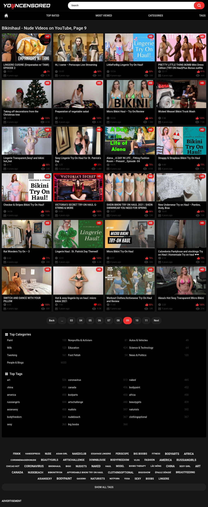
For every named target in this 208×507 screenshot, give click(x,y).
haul (108, 466)
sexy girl (185, 466)
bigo (68, 466)
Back (52, 320)
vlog (137, 460)
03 (71, 320)
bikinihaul (55, 466)
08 (118, 320)
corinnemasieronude (23, 460)
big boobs (97, 424)
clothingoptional (159, 417)
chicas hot (13, 466)
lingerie (164, 478)
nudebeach (97, 417)
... (62, 320)
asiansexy (36, 409)
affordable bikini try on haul (85, 472)
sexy (36, 424)
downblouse (97, 460)
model (120, 466)
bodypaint (159, 387)
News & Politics (159, 355)
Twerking (36, 355)
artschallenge (97, 402)
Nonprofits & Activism (97, 340)
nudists (97, 409)
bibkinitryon (55, 472)
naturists (159, 409)
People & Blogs (36, 362)
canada (97, 387)
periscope (122, 453)
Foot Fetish (97, 355)
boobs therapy (137, 466)
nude (48, 453)
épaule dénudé (163, 472)
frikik (17, 453)
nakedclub (79, 453)
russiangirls (36, 402)
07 (108, 320)
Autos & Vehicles (159, 340)
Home (6, 15)
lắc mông (155, 466)
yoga (127, 478)
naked (159, 380)
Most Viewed (104, 15)
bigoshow (144, 472)
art (36, 380)
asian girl (61, 453)
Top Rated (52, 15)
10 (136, 320)
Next (156, 320)
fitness (156, 453)
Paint (36, 340)
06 (99, 320)
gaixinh (81, 478)
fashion (149, 460)
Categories (155, 15)
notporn (114, 478)
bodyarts (97, 394)
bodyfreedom (36, 417)
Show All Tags (104, 487)
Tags (202, 15)
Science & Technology (159, 347)
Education (97, 347)
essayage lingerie (101, 453)
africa (159, 394)
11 (146, 320)
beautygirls (159, 402)
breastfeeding (185, 472)
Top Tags (16, 374)
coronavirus (97, 380)
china (36, 387)
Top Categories (20, 334)
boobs (150, 478)
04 (80, 320)
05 (90, 320)
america (36, 394)
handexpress (32, 453)
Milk (36, 347)
